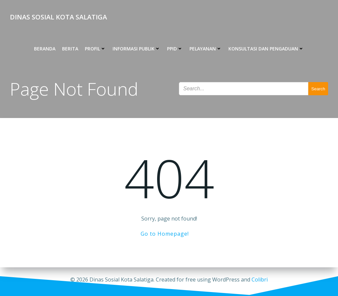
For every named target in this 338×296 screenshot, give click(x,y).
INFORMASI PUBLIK (136, 48)
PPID (175, 48)
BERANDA (44, 48)
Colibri (260, 279)
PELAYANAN (205, 48)
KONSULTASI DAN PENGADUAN (266, 48)
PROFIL (95, 48)
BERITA (70, 48)
